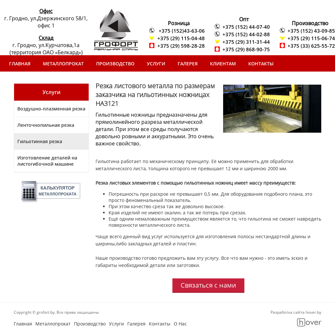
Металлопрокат (63, 63)
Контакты (260, 63)
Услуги (156, 63)
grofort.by (46, 312)
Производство (115, 63)
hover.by (313, 312)
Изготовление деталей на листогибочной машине (47, 161)
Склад (46, 38)
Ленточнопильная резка (45, 125)
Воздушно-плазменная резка (51, 109)
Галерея (188, 63)
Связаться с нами (208, 285)
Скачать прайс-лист (35, 80)
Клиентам (223, 63)
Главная (19, 63)
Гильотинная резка (39, 141)
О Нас (180, 324)
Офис (46, 11)
